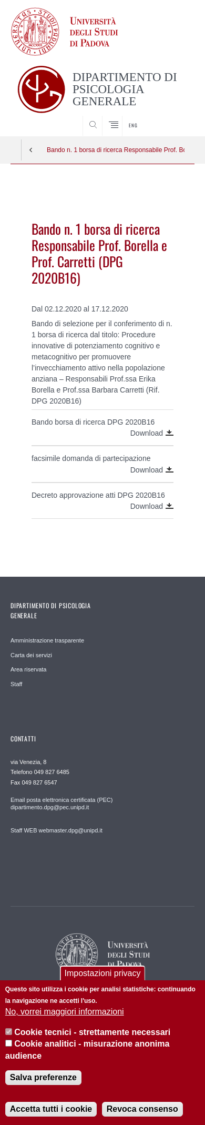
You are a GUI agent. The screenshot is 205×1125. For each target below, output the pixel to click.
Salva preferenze (43, 1077)
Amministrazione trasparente (47, 640)
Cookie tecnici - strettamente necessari (92, 1032)
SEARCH (176, 116)
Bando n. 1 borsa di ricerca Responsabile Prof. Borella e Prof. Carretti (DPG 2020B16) (115, 150)
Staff (16, 684)
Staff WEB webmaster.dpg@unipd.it (56, 830)
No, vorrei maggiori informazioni (64, 1011)
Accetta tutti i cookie (51, 1108)
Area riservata (28, 669)
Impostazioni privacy (103, 973)
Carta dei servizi (31, 655)
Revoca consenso (142, 1108)
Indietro (31, 150)
